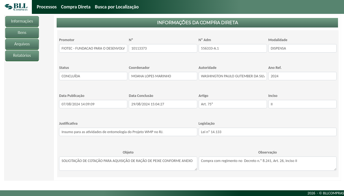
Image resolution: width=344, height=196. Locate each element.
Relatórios (22, 55)
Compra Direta (75, 7)
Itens (22, 32)
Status (64, 67)
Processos (47, 7)
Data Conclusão (141, 95)
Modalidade (277, 40)
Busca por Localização (117, 7)
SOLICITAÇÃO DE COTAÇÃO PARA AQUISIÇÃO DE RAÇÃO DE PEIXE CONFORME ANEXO (128, 164)
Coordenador (139, 67)
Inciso (273, 95)
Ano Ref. (275, 67)
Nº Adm (205, 40)
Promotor (66, 40)
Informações (22, 21)
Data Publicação (71, 95)
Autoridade (208, 67)
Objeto (128, 152)
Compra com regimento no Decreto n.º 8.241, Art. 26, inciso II (268, 164)
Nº (131, 40)
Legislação (207, 123)
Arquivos (22, 44)
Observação (267, 152)
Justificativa (68, 123)
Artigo (203, 95)
